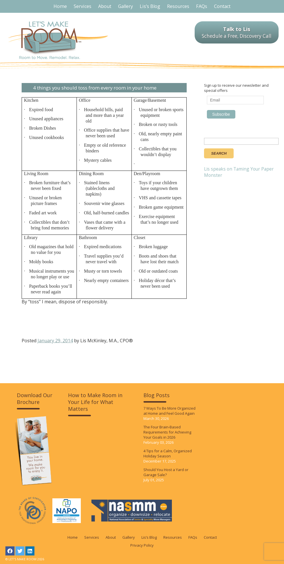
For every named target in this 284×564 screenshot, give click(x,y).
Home (72, 537)
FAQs (192, 537)
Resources (172, 537)
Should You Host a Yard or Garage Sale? (165, 472)
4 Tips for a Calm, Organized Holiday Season (167, 453)
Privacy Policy (142, 545)
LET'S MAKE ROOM (58, 40)
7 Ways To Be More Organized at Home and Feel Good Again (169, 411)
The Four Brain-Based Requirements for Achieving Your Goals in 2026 (167, 432)
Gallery (128, 537)
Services (91, 537)
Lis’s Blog (149, 537)
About (111, 537)
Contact (210, 537)
